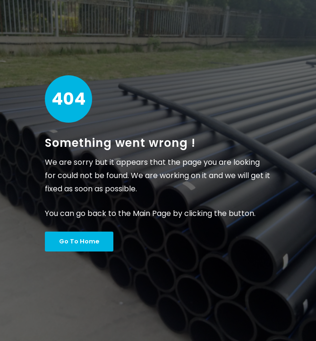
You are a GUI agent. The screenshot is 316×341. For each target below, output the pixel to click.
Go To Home (79, 241)
